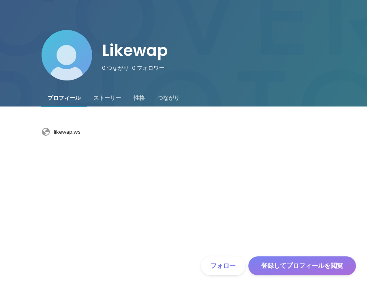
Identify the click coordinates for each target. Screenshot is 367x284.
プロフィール (64, 98)
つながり (168, 98)
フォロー (223, 265)
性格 (139, 98)
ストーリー (107, 98)
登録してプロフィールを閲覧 (302, 265)
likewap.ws (61, 131)
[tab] (64, 97)
